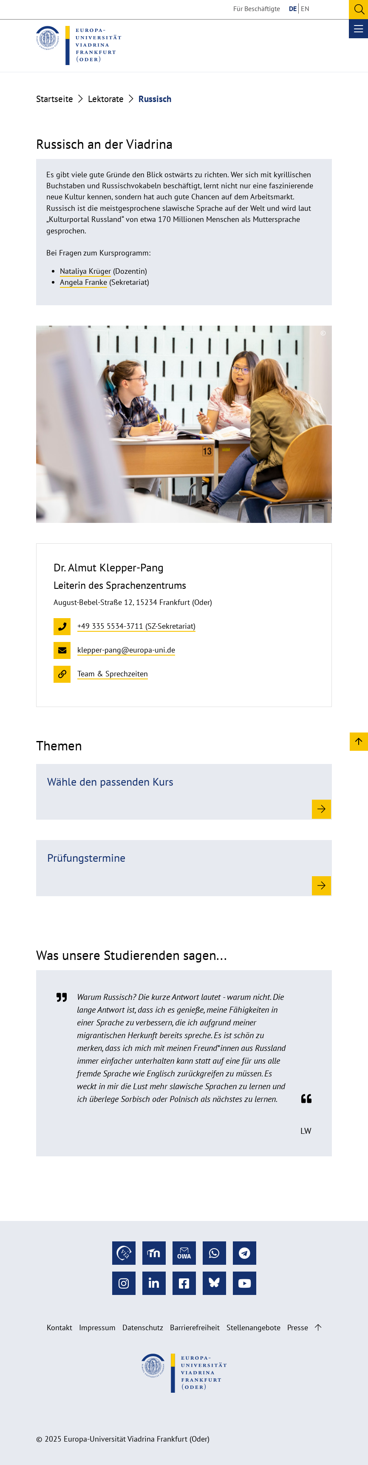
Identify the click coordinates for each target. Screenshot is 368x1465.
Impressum (97, 1327)
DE (293, 8)
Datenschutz (142, 1327)
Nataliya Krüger (85, 271)
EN (305, 8)
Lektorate (106, 99)
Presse (297, 1327)
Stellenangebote (253, 1327)
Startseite (54, 99)
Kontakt (59, 1327)
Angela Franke (83, 282)
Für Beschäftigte (256, 8)
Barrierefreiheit (195, 1327)
